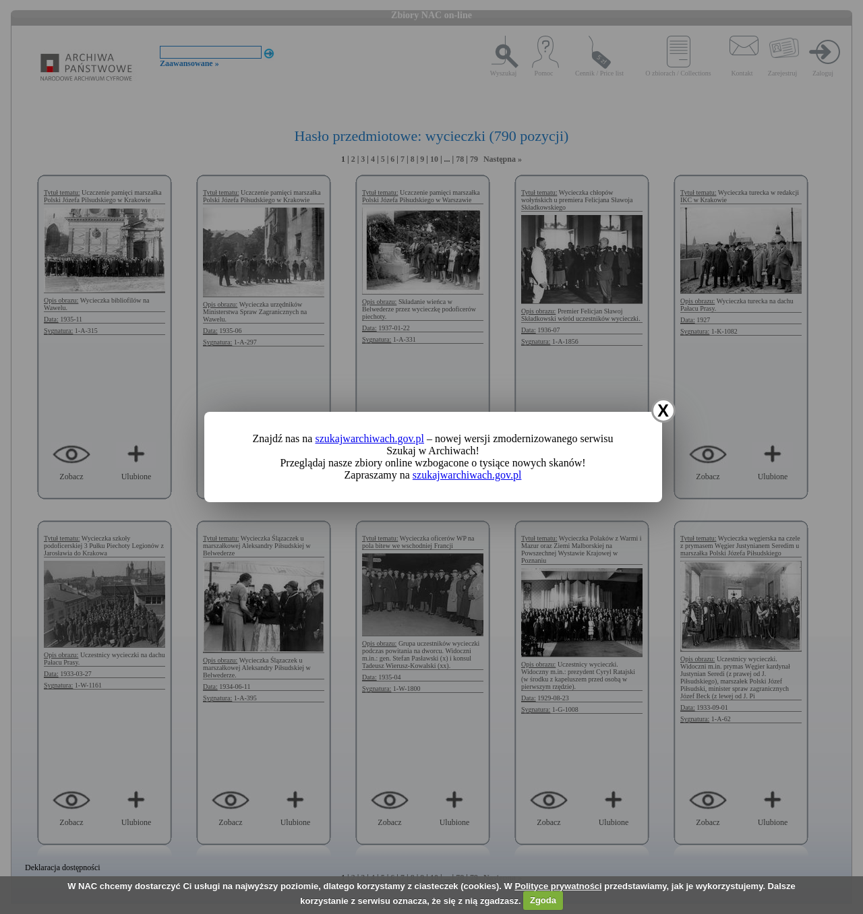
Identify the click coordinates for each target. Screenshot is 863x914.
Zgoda (543, 900)
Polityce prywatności (557, 886)
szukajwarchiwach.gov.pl (369, 438)
